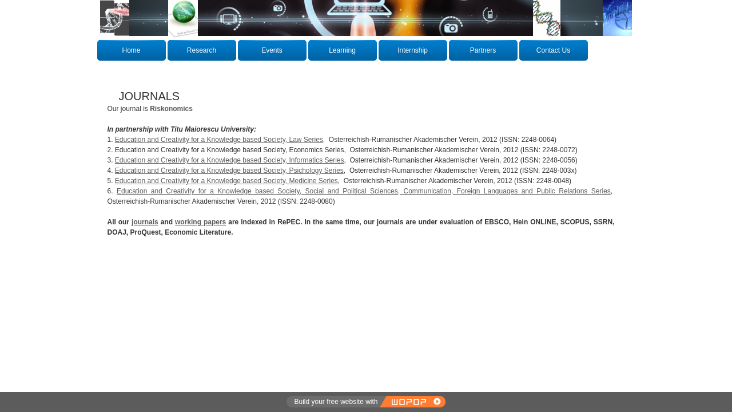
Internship (412, 50)
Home (131, 50)
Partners (483, 50)
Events (272, 50)
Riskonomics (171, 109)
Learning (342, 50)
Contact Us (553, 50)
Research (201, 50)
